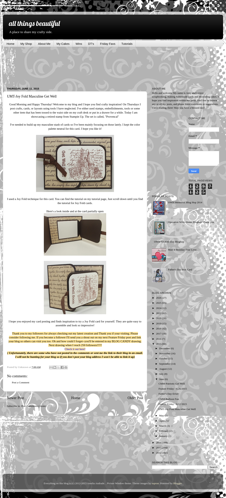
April (162, 420)
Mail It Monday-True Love (182, 249)
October (163, 358)
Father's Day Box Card (180, 269)
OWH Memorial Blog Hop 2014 (185, 202)
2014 (159, 442)
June (162, 379)
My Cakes (63, 43)
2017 (159, 333)
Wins (79, 43)
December (165, 348)
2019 (159, 323)
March (163, 425)
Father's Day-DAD (168, 393)
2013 (159, 447)
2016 (159, 338)
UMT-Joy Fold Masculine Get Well (177, 409)
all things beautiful (34, 23)
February (164, 430)
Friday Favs (107, 43)
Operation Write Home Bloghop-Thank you (191, 222)
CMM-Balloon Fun (169, 399)
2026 (159, 297)
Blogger (177, 483)
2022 (159, 313)
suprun (155, 483)
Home (10, 43)
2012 (159, 452)
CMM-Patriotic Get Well (172, 383)
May (162, 415)
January (163, 436)
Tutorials (126, 43)
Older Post (135, 398)
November (165, 353)
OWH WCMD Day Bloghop (169, 241)
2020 (159, 318)
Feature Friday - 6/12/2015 (173, 404)
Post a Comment (20, 382)
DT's (91, 43)
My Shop (26, 43)
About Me (44, 43)
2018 (159, 328)
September (165, 363)
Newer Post (15, 398)
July (161, 373)
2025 (159, 302)
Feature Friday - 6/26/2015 (173, 388)
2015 (159, 343)
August (163, 368)
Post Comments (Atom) (33, 406)
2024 (159, 308)
